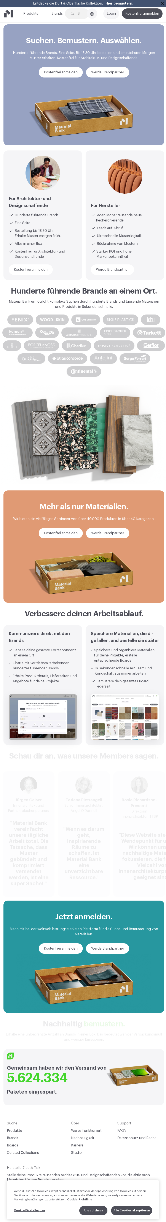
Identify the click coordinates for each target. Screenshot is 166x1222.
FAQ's (121, 1130)
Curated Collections (23, 1152)
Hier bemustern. (119, 3)
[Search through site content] (80, 13)
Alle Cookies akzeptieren (131, 1213)
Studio (76, 1152)
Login (111, 13)
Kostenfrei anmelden (142, 13)
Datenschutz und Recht (136, 1138)
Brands (57, 13)
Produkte (30, 13)
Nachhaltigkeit (82, 1138)
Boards (12, 1145)
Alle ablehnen (93, 1213)
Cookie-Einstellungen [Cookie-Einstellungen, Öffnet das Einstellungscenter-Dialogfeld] (29, 1212)
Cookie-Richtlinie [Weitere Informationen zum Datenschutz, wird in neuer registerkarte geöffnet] (79, 1202)
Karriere (77, 1145)
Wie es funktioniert (86, 1130)
